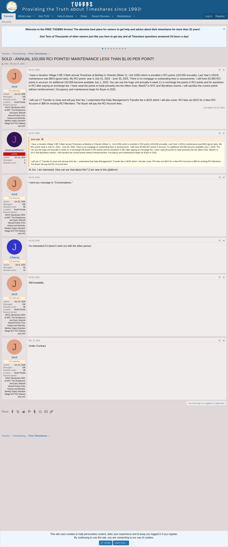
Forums (8, 16)
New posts (6, 22)
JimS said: (35, 139)
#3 (224, 177)
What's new (24, 16)
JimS (6, 64)
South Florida (19, 102)
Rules (84, 16)
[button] (33, 16)
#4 (224, 241)
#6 (224, 340)
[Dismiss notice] (223, 29)
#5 (224, 277)
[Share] (220, 70)
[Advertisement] (97, 485)
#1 (224, 70)
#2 (224, 133)
